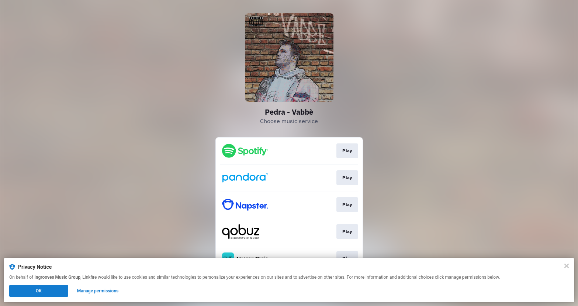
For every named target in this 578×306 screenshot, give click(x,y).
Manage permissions (98, 290)
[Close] (566, 266)
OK (39, 290)
